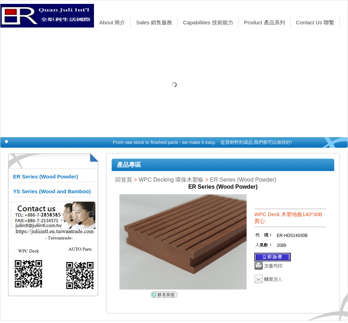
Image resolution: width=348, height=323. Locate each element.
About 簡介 (112, 22)
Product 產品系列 (264, 22)
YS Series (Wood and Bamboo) (52, 191)
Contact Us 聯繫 (315, 22)
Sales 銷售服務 (154, 22)
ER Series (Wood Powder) (45, 176)
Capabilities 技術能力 (208, 22)
